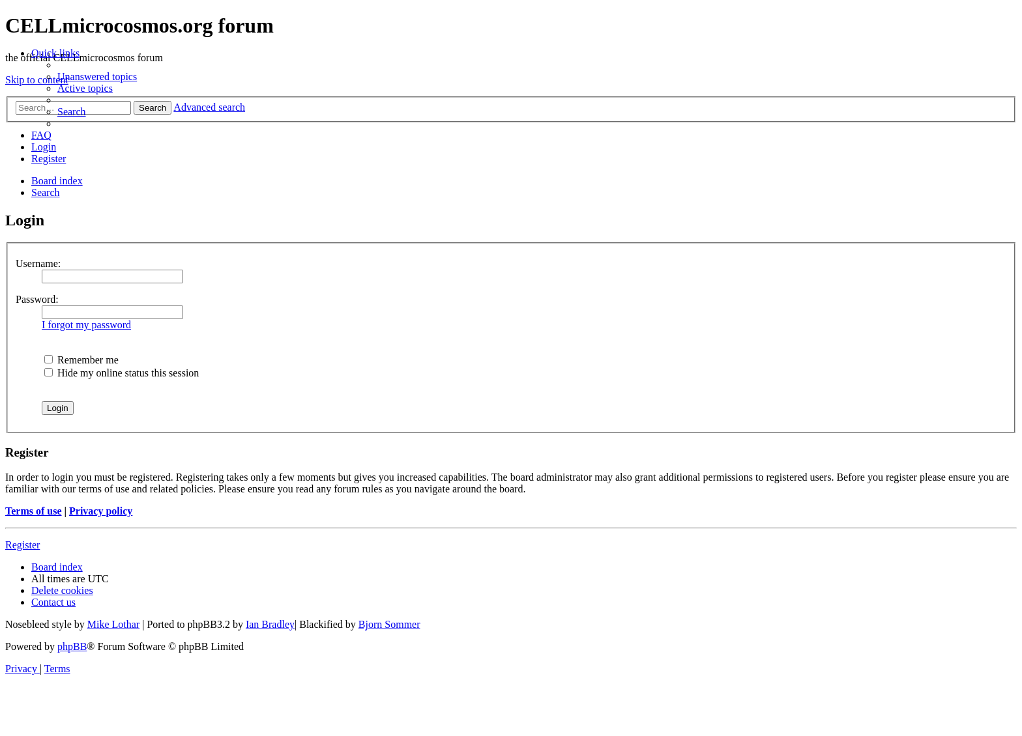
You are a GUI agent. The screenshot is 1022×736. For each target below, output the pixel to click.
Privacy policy (100, 511)
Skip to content (36, 79)
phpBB (72, 646)
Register (22, 544)
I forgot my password (86, 324)
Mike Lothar (113, 624)
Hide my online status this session (121, 372)
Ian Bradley (270, 624)
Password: (37, 299)
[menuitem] (97, 76)
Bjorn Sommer (389, 624)
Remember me (81, 359)
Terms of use (33, 511)
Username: (38, 263)
